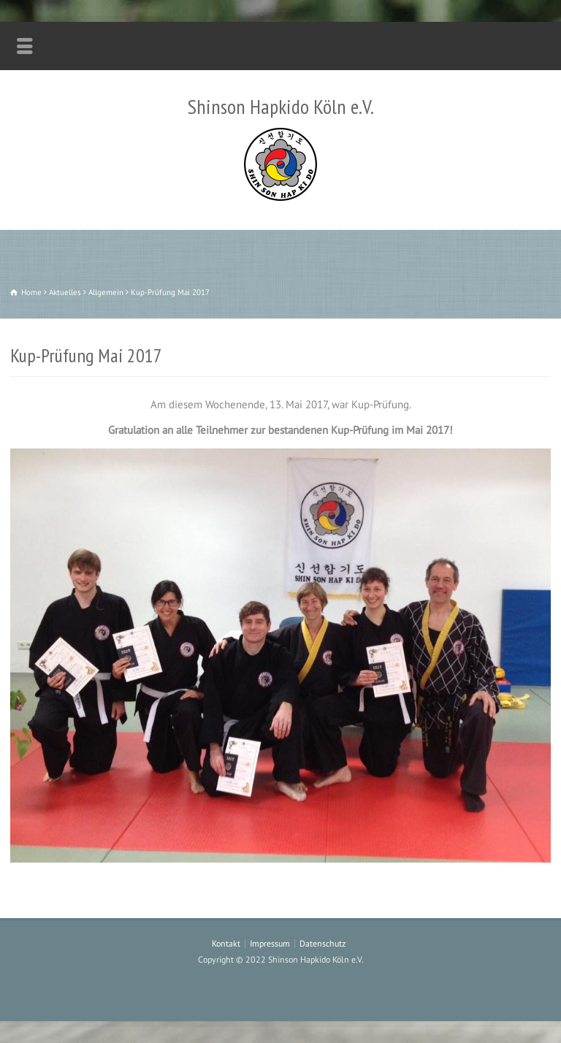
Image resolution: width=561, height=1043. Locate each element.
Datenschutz (322, 943)
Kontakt (226, 943)
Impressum (270, 943)
